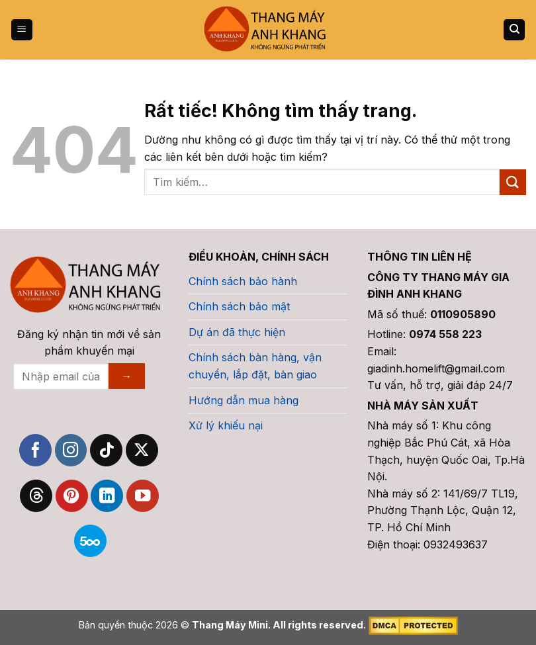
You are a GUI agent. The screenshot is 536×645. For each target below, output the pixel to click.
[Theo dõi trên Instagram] (71, 450)
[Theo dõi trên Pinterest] (72, 496)
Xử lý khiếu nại (226, 425)
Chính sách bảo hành (243, 281)
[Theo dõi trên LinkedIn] (107, 496)
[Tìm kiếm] (514, 30)
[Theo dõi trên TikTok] (106, 450)
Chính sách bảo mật (239, 306)
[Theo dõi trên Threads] (36, 496)
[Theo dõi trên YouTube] (142, 496)
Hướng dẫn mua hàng (243, 400)
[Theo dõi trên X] (142, 450)
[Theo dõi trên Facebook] (35, 450)
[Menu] (21, 30)
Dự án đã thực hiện (237, 332)
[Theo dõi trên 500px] (90, 541)
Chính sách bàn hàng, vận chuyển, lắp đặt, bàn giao (255, 366)
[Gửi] (513, 182)
